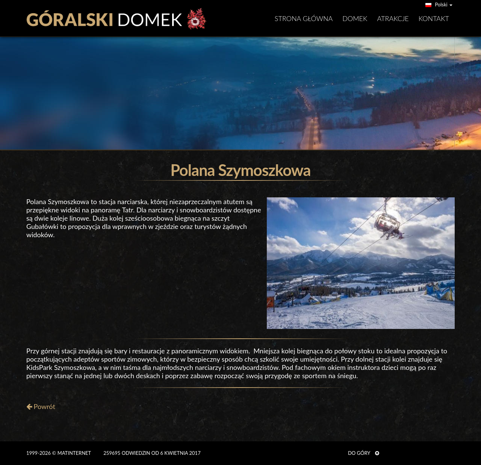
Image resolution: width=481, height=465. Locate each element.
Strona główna (304, 18)
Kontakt (434, 18)
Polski (438, 5)
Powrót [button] (40, 406)
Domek (354, 18)
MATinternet (74, 453)
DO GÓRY (363, 453)
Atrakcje (393, 18)
